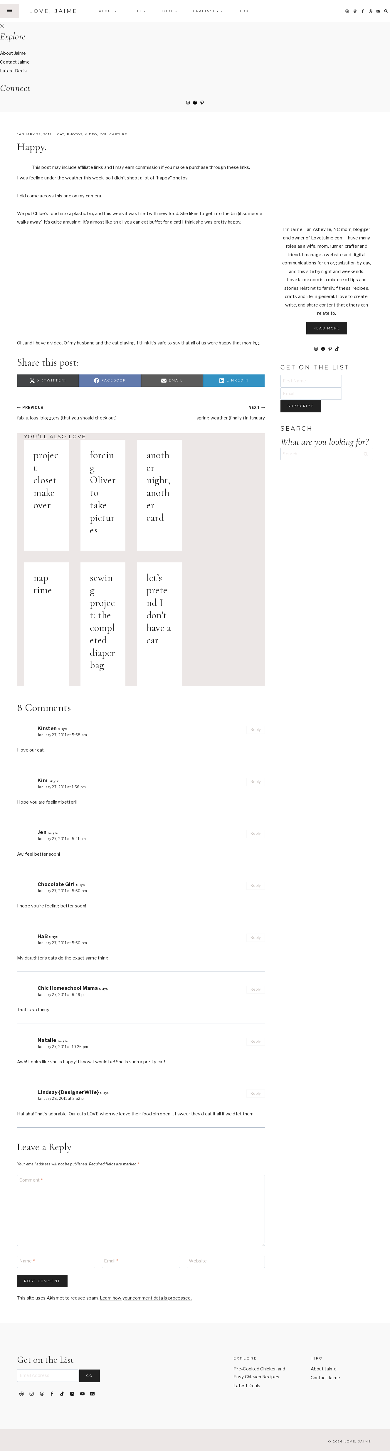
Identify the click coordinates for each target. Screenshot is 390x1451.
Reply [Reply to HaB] (256, 937)
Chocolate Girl (56, 884)
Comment (31, 1180)
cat (60, 134)
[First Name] (311, 381)
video (91, 134)
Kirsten (47, 728)
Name (27, 1261)
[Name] (56, 1262)
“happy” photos (171, 178)
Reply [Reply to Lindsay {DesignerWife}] (256, 1093)
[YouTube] (82, 1394)
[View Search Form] (386, 11)
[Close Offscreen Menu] (2, 26)
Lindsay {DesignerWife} (68, 1092)
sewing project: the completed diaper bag (102, 622)
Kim (42, 780)
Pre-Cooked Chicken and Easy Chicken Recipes (259, 1373)
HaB (43, 936)
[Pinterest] (370, 11)
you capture (113, 134)
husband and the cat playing (106, 343)
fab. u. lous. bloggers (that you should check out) (77, 412)
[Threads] (355, 11)
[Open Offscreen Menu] (9, 11)
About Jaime (13, 53)
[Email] (378, 11)
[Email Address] (47, 1375)
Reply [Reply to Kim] (256, 781)
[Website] (226, 1262)
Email (111, 1261)
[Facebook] (362, 11)
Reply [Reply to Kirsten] (256, 729)
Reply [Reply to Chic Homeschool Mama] (256, 989)
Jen (42, 832)
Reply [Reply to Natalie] (256, 1041)
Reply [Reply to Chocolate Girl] (256, 885)
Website (198, 1261)
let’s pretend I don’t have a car (159, 609)
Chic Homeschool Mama (68, 988)
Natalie (47, 1040)
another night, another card (159, 486)
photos (75, 134)
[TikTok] (62, 1394)
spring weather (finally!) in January (205, 412)
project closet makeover (45, 480)
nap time (42, 584)
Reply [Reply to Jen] (256, 833)
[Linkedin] (72, 1394)
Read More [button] (326, 328)
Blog (244, 11)
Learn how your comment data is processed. (146, 1298)
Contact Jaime (15, 62)
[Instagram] (347, 11)
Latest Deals (13, 71)
